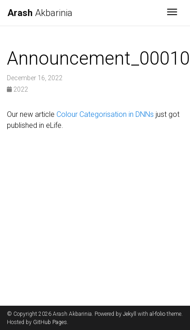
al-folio (157, 314)
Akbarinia (40, 12)
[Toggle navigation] (172, 13)
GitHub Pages (50, 322)
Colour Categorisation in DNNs (105, 114)
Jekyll (129, 314)
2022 (17, 89)
